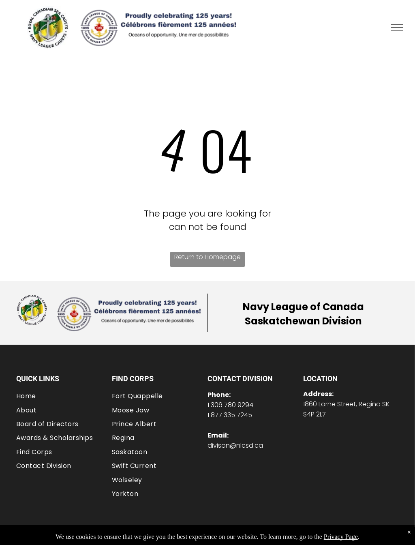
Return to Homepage (207, 257)
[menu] (397, 27)
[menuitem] (64, 396)
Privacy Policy (311, 535)
